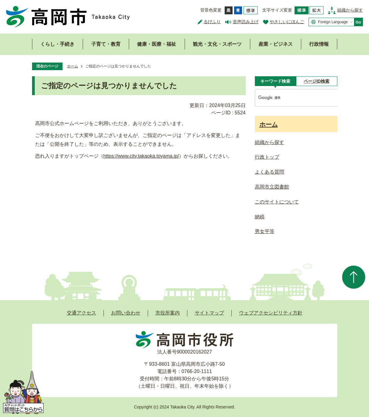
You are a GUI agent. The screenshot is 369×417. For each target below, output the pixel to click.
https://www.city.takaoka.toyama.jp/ (141, 156)
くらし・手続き (57, 44)
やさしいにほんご (287, 21)
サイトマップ (209, 312)
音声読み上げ (246, 21)
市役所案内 (167, 312)
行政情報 (319, 44)
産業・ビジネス (276, 44)
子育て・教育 (106, 44)
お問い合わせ (125, 312)
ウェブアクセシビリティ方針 (270, 312)
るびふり (212, 21)
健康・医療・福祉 (156, 44)
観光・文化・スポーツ (217, 44)
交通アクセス (81, 312)
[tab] (275, 81)
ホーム (72, 66)
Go (358, 22)
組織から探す (350, 10)
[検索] (289, 98)
